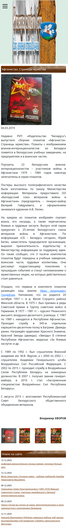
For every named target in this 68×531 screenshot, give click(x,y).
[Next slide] (61, 436)
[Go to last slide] (3, 436)
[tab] (29, 443)
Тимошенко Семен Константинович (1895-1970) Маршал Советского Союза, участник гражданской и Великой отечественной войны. (30, 492)
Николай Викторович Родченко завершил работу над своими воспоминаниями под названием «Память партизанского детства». (32, 520)
